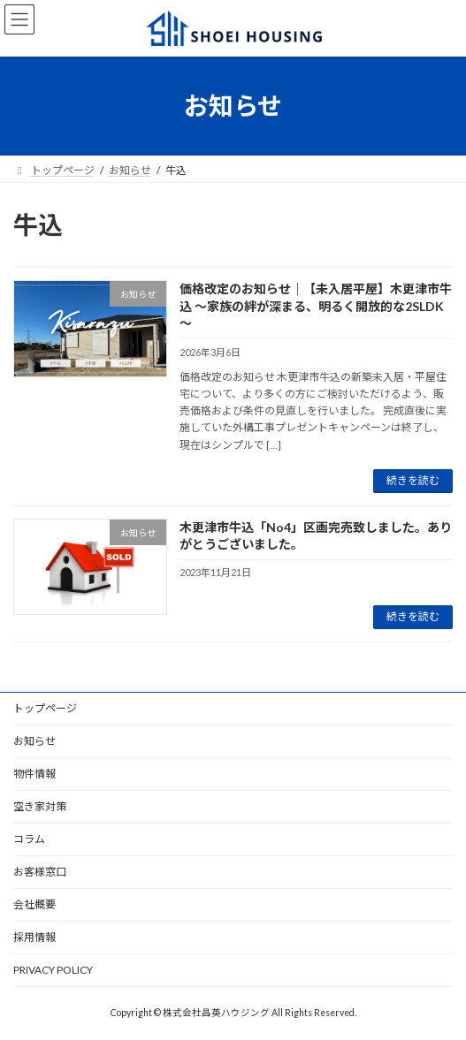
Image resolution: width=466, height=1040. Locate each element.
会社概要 (34, 904)
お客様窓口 (39, 871)
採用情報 (34, 937)
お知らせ (34, 741)
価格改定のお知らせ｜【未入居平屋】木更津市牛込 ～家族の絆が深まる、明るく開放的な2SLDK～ (316, 305)
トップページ (45, 708)
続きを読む (412, 480)
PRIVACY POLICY (53, 969)
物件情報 (34, 773)
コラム (29, 839)
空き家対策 (39, 806)
